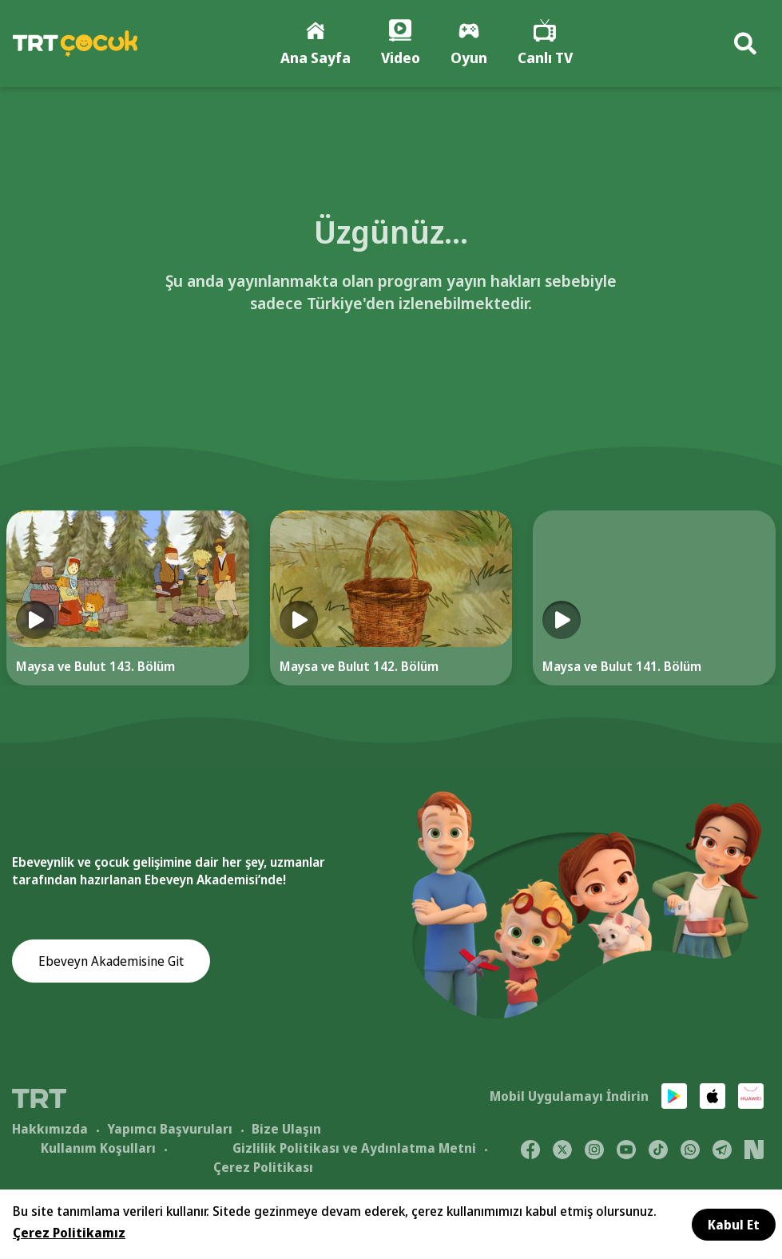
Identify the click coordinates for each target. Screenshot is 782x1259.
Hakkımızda (50, 1129)
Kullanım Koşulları (98, 1148)
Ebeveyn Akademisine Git (111, 961)
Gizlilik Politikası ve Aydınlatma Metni (354, 1148)
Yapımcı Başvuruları (169, 1129)
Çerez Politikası (263, 1167)
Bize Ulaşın (286, 1129)
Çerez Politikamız (69, 1232)
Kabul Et (734, 1224)
